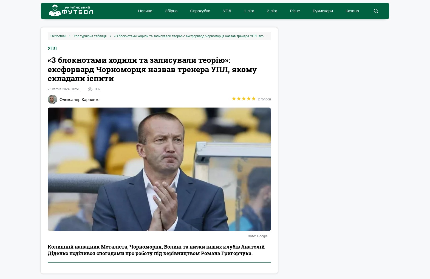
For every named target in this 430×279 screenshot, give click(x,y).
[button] (376, 11)
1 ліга (249, 11)
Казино (352, 11)
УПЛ (227, 11)
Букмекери (323, 11)
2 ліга (272, 11)
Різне (295, 11)
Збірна (171, 11)
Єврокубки (200, 11)
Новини (145, 11)
